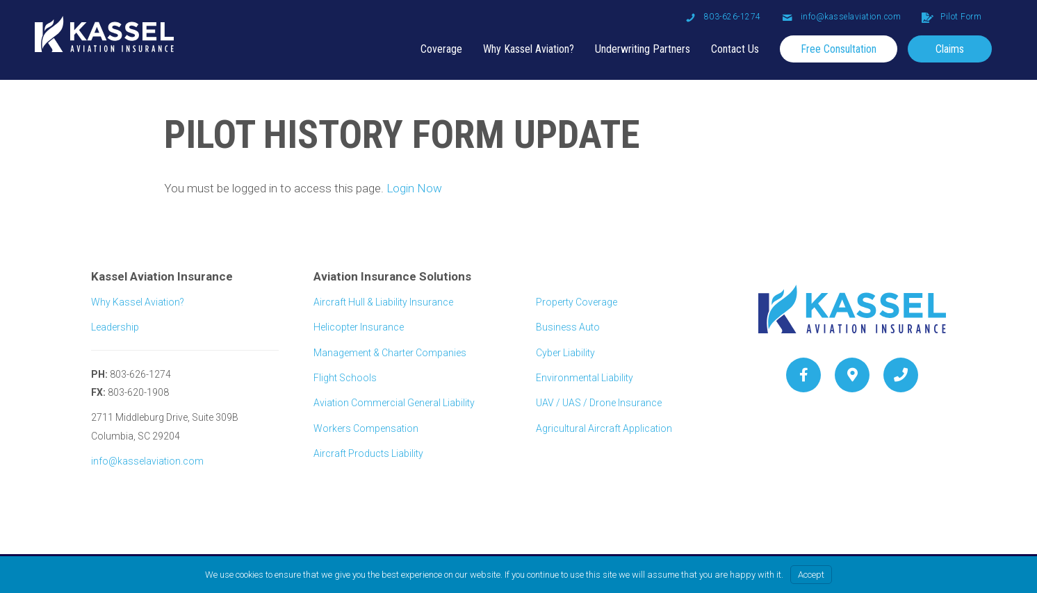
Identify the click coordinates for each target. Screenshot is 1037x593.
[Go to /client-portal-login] (951, 16)
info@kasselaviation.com (147, 461)
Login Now (414, 188)
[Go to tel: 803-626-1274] (723, 16)
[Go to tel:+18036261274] (900, 375)
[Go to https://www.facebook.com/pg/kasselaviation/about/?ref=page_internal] (803, 375)
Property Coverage (576, 302)
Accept (811, 574)
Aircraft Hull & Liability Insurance (383, 302)
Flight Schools (345, 377)
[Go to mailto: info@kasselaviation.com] (841, 16)
